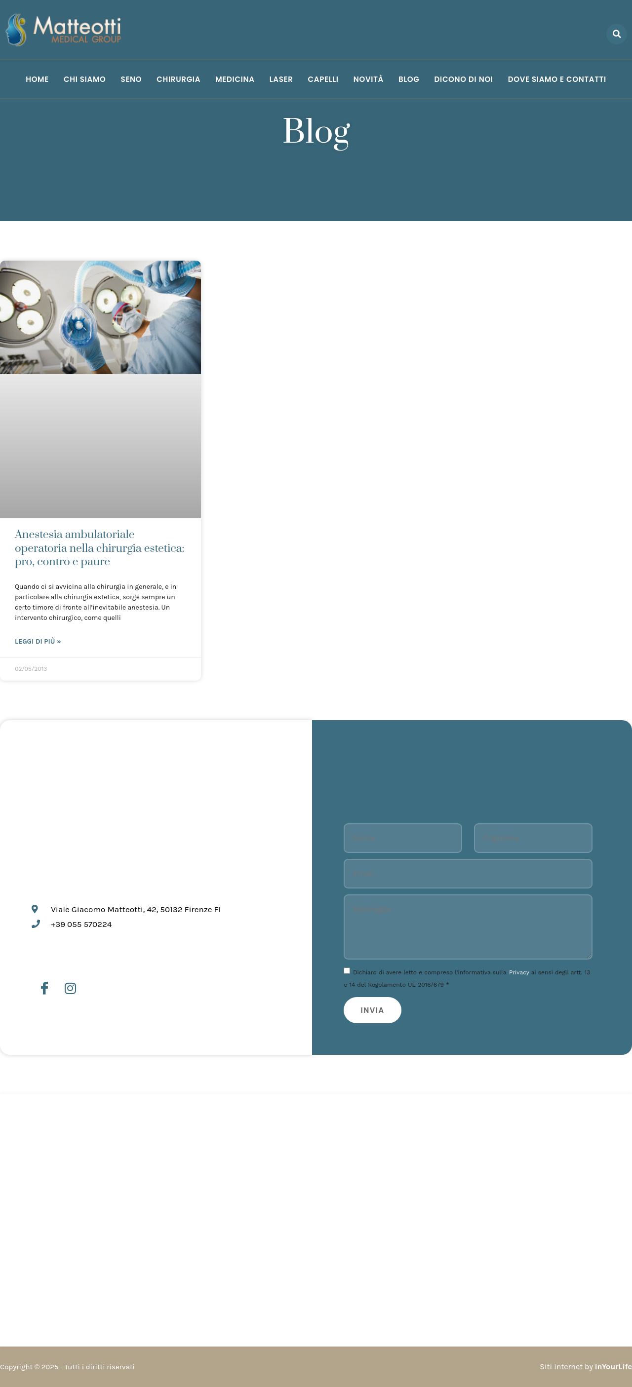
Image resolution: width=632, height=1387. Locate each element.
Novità (369, 79)
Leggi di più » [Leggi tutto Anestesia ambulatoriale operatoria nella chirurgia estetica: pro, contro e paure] (38, 641)
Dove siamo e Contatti (557, 79)
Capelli (323, 79)
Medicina (234, 79)
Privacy (519, 972)
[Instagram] (70, 989)
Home (37, 79)
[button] (616, 34)
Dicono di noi (463, 79)
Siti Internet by (586, 1366)
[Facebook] (44, 989)
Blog (409, 79)
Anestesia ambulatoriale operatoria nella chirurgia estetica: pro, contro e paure (100, 548)
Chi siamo (85, 79)
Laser (281, 79)
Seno (131, 79)
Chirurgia (178, 79)
